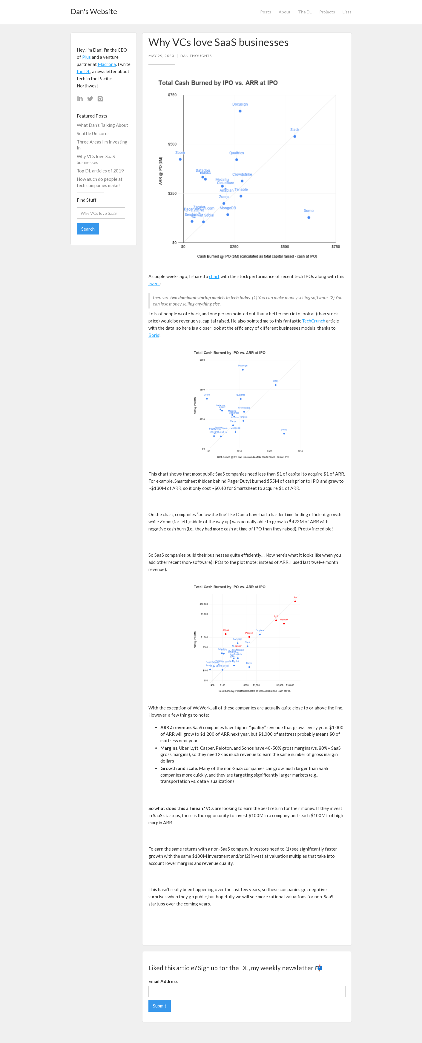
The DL (305, 11)
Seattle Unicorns (93, 133)
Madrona (107, 64)
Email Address (163, 981)
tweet (154, 283)
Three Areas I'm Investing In (102, 144)
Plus (86, 57)
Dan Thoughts (196, 56)
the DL (83, 71)
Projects (327, 11)
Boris (153, 335)
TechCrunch (313, 320)
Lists (347, 11)
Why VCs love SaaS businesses (96, 159)
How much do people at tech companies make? (99, 182)
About (285, 11)
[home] (94, 9)
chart (214, 276)
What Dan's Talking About (102, 125)
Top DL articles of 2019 (100, 170)
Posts (265, 11)
